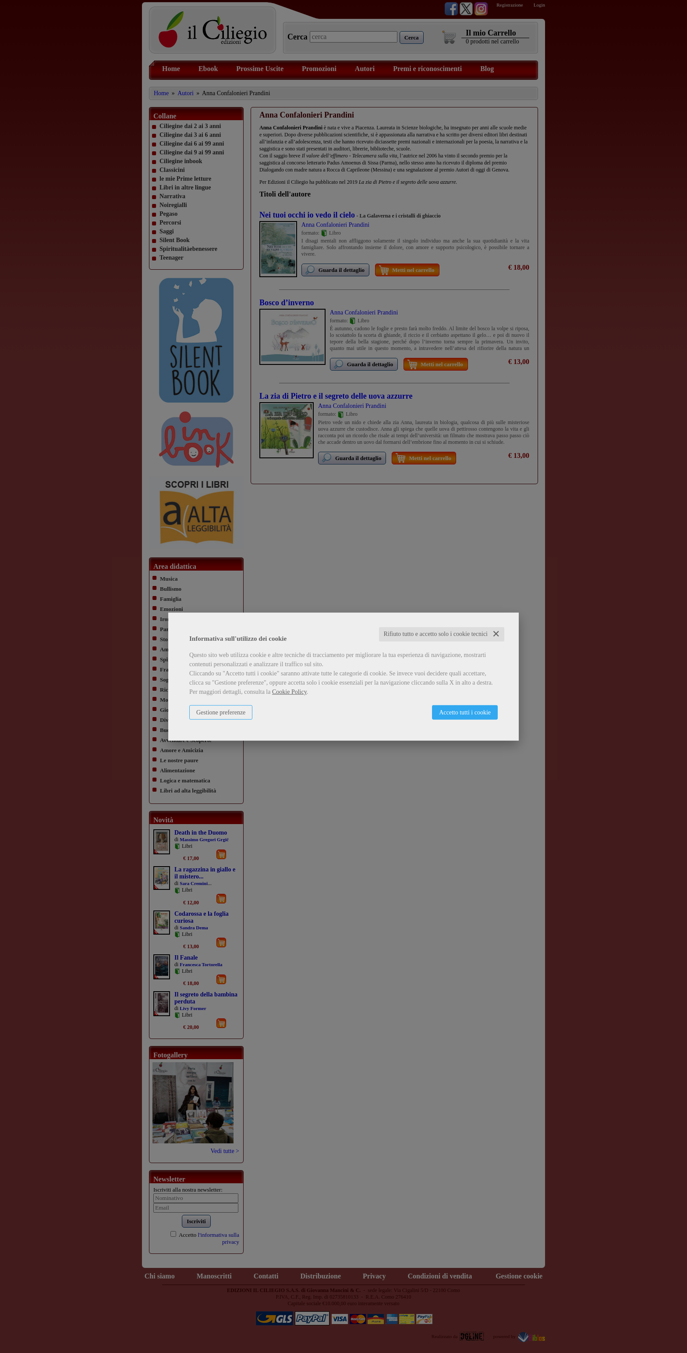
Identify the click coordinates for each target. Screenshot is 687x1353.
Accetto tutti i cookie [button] (465, 712)
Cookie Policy (289, 692)
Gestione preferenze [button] (220, 712)
